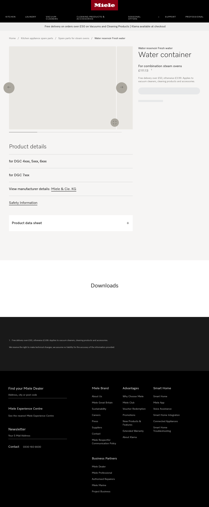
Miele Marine (99, 485)
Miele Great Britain (102, 403)
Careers (96, 415)
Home (12, 38)
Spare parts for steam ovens (73, 38)
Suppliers (97, 427)
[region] (71, 90)
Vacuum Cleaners (52, 18)
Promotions (129, 415)
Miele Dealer (99, 466)
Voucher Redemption (134, 409)
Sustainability (99, 409)
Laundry (30, 17)
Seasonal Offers (134, 18)
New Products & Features (132, 423)
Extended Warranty (133, 431)
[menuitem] (12, 16)
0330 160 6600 (32, 447)
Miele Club (128, 403)
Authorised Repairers (103, 479)
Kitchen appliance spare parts (37, 38)
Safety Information (23, 203)
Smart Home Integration (166, 415)
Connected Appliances (165, 421)
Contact (96, 434)
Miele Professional (102, 473)
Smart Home (160, 396)
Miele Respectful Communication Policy (104, 442)
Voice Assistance (162, 409)
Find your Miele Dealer (25, 388)
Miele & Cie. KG (63, 189)
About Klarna (130, 437)
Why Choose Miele (133, 396)
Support (170, 17)
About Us (97, 396)
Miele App (158, 403)
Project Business (101, 491)
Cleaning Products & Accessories (91, 18)
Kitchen (11, 17)
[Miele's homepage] (104, 5)
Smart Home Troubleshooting (162, 429)
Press (95, 421)
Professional (194, 17)
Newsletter (17, 429)
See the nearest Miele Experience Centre (31, 416)
